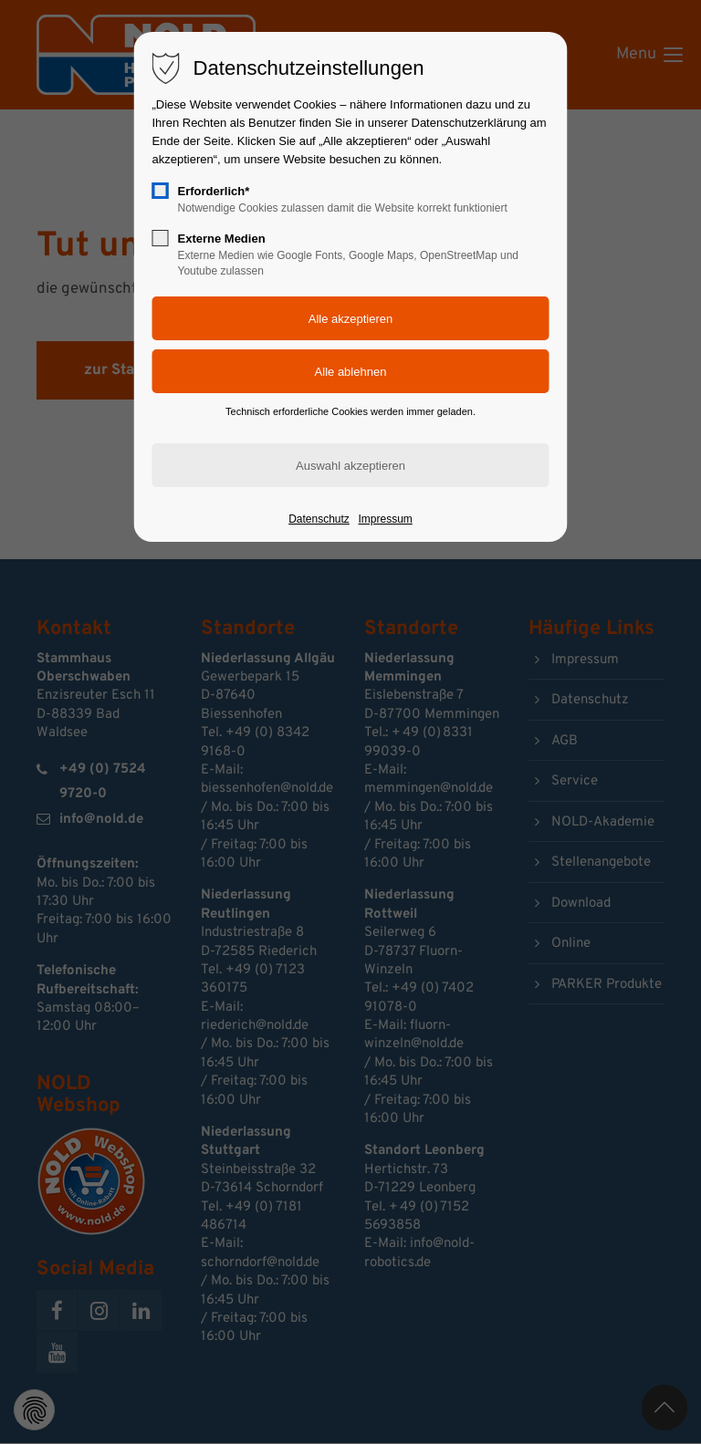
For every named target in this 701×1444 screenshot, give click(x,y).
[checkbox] (160, 190)
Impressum (385, 519)
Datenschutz (319, 519)
